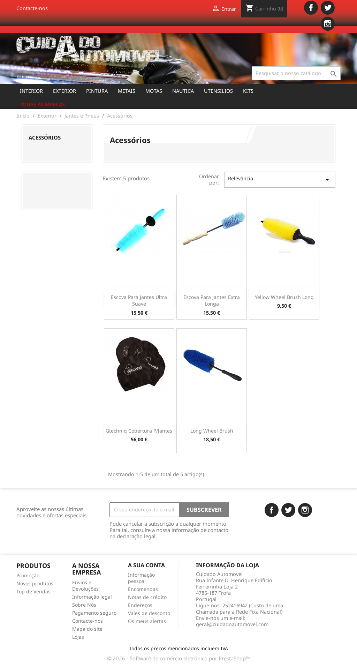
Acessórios (45, 137)
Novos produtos (34, 583)
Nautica (183, 91)
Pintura (97, 91)
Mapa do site (87, 628)
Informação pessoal (141, 577)
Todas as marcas (42, 104)
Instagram (328, 24)
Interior (31, 91)
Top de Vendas (33, 591)
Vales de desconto (149, 613)
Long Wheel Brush (211, 430)
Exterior (64, 91)
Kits (248, 91)
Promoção (27, 575)
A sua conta (146, 565)
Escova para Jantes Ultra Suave (139, 300)
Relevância (280, 179)
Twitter (328, 8)
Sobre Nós (84, 604)
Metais (126, 91)
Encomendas (143, 589)
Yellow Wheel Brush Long (284, 297)
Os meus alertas (147, 621)
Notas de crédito (147, 597)
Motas (153, 91)
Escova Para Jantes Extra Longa (211, 300)
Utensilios (218, 91)
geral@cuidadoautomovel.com (232, 624)
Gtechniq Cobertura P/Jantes (139, 430)
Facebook (311, 8)
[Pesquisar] (296, 73)
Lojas (78, 637)
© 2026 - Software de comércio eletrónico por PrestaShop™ (178, 658)
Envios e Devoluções (85, 585)
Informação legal (92, 596)
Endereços (140, 605)
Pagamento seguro (94, 612)
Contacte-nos (32, 8)
